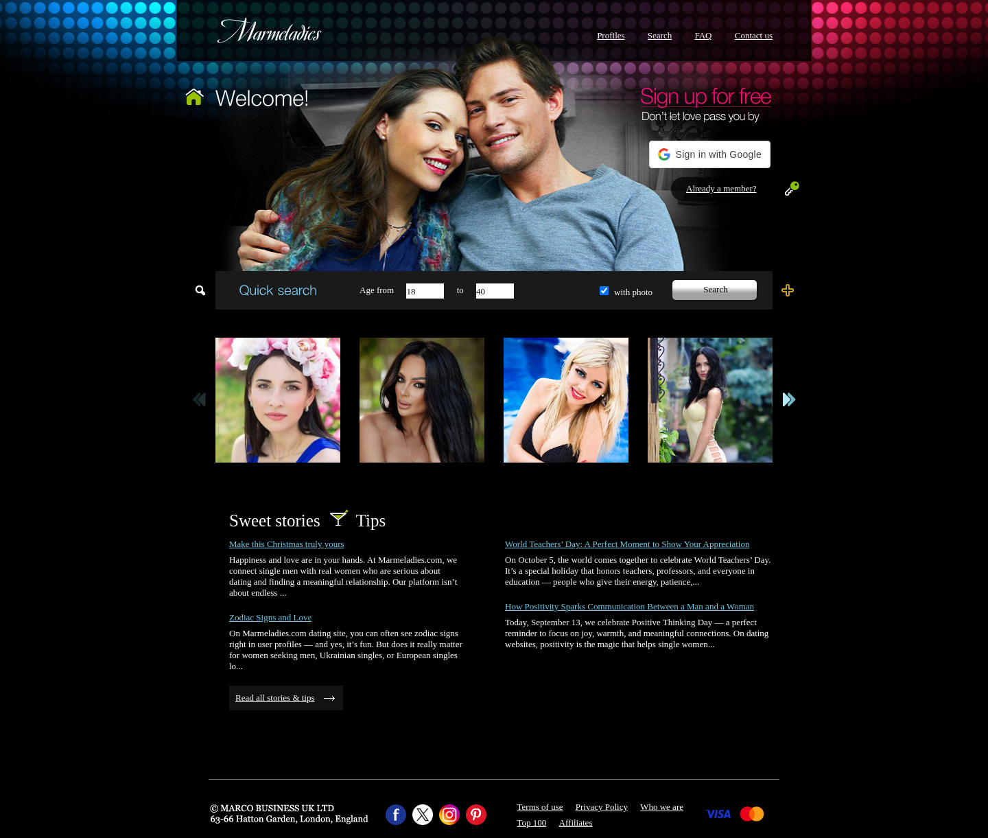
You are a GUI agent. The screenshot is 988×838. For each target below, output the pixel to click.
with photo (633, 292)
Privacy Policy (602, 807)
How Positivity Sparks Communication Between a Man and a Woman (629, 606)
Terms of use (540, 807)
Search (660, 35)
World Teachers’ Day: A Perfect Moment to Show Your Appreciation (627, 544)
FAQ (702, 35)
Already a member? (721, 188)
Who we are (661, 807)
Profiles (610, 35)
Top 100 (532, 822)
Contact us (754, 35)
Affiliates (576, 822)
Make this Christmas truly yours (286, 544)
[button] (710, 154)
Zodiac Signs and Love (270, 617)
